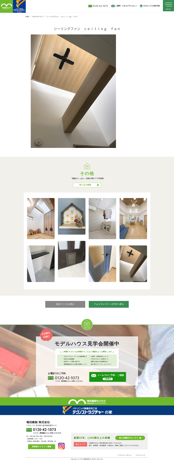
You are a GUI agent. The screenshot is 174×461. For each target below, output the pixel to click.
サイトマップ (141, 455)
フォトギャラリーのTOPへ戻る (109, 304)
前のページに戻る (65, 304)
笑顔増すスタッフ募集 (41, 447)
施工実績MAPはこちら (130, 438)
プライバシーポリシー (125, 455)
